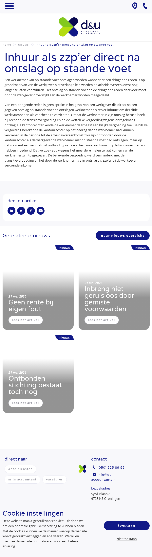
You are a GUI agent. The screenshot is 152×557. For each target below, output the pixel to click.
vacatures (54, 479)
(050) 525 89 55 (111, 467)
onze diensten (20, 469)
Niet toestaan (127, 539)
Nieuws (23, 44)
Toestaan (126, 525)
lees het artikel (25, 320)
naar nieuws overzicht (122, 235)
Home (7, 44)
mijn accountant (22, 479)
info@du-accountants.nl (104, 477)
